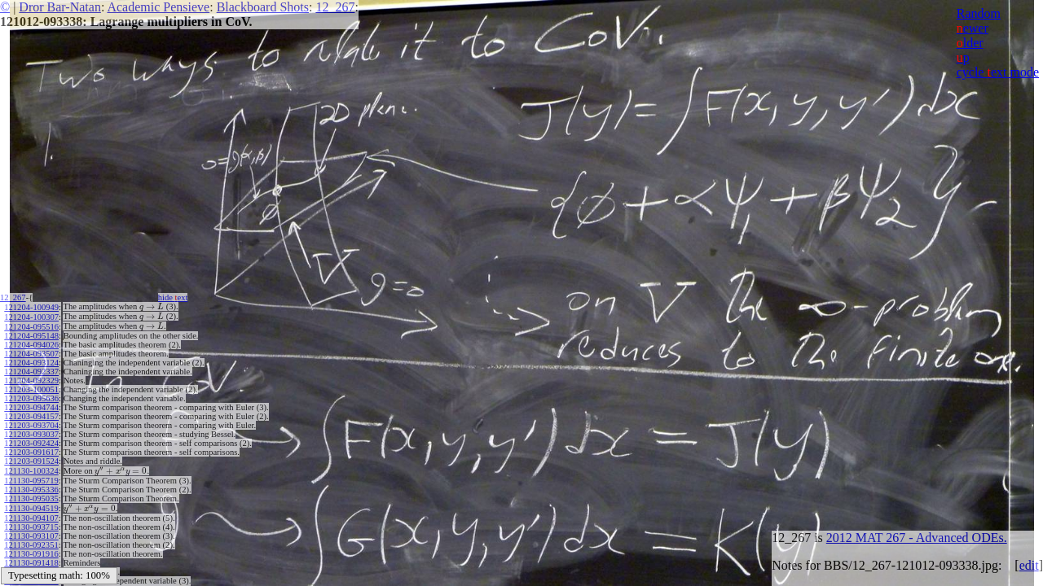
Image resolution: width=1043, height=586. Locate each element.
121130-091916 (31, 548)
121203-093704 (31, 422)
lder (970, 43)
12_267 (334, 7)
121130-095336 (31, 485)
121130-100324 (31, 467)
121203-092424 (31, 440)
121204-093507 (31, 351)
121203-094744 (31, 404)
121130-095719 (31, 476)
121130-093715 (31, 521)
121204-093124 (31, 360)
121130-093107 (31, 530)
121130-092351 (31, 539)
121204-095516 (31, 324)
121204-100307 (31, 315)
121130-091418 (31, 557)
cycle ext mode (998, 72)
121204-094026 (31, 342)
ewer (972, 28)
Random (979, 13)
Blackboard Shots (263, 7)
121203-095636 (31, 395)
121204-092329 (31, 378)
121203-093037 (31, 431)
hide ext (178, 297)
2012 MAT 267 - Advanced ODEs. (916, 537)
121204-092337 (31, 369)
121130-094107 (31, 512)
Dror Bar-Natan (60, 7)
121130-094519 (31, 503)
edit (1029, 565)
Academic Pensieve (158, 7)
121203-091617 (31, 449)
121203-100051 (31, 387)
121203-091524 (31, 458)
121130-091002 (31, 566)
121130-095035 (31, 494)
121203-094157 (31, 413)
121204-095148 (31, 333)
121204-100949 (31, 306)
